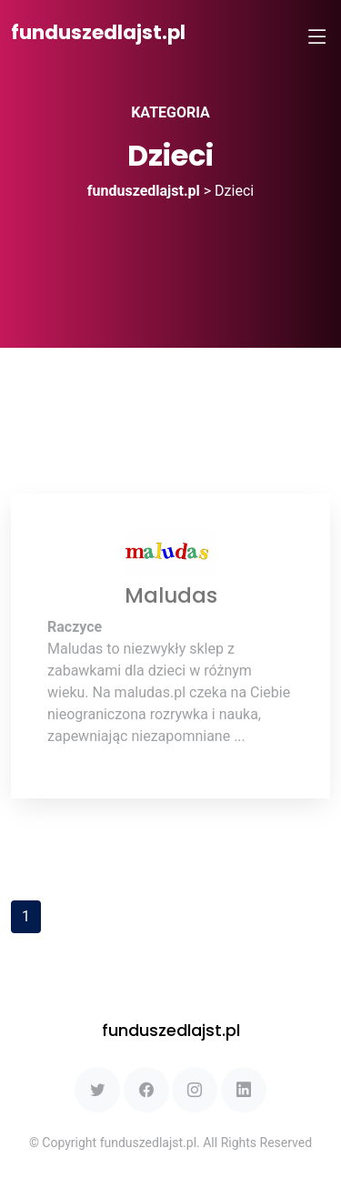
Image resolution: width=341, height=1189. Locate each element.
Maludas (171, 595)
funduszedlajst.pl (98, 32)
